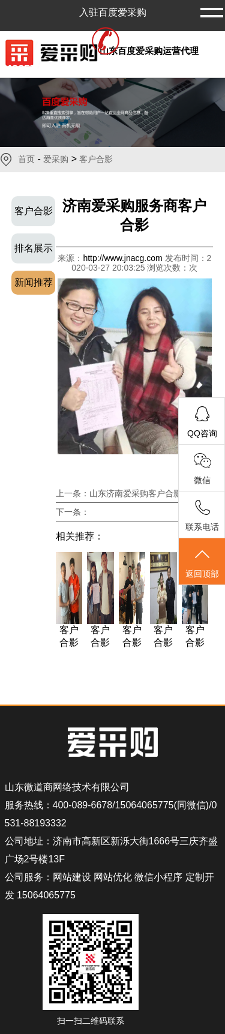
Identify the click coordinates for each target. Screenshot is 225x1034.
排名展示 (33, 248)
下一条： (72, 512)
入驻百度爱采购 (112, 12)
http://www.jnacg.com (123, 258)
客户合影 (96, 159)
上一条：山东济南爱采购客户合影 (119, 493)
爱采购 (55, 159)
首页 (26, 159)
